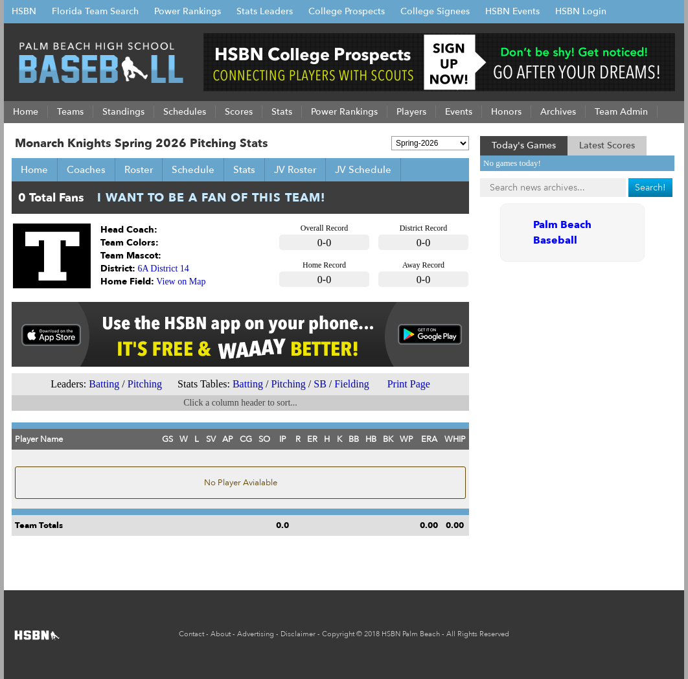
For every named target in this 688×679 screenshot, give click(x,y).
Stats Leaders (264, 11)
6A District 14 (163, 268)
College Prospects (346, 11)
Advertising (255, 634)
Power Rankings (187, 11)
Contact (191, 634)
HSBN (24, 11)
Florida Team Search (95, 11)
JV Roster (295, 169)
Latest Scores (607, 145)
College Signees (435, 11)
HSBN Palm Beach (411, 634)
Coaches (86, 169)
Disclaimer (298, 634)
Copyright (338, 634)
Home (34, 169)
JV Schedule (363, 169)
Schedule (193, 169)
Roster (138, 169)
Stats (244, 169)
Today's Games (524, 145)
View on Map (180, 281)
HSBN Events (512, 11)
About (221, 634)
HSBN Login (580, 11)
